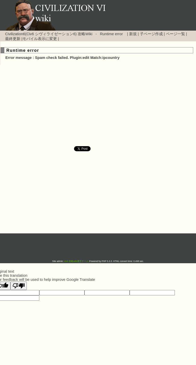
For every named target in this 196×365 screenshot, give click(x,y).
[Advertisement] (54, 105)
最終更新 (12, 39)
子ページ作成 (151, 34)
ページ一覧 (175, 34)
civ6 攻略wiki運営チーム (76, 261)
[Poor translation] (18, 286)
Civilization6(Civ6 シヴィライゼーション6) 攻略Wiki (48, 34)
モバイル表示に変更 (39, 39)
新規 (133, 34)
